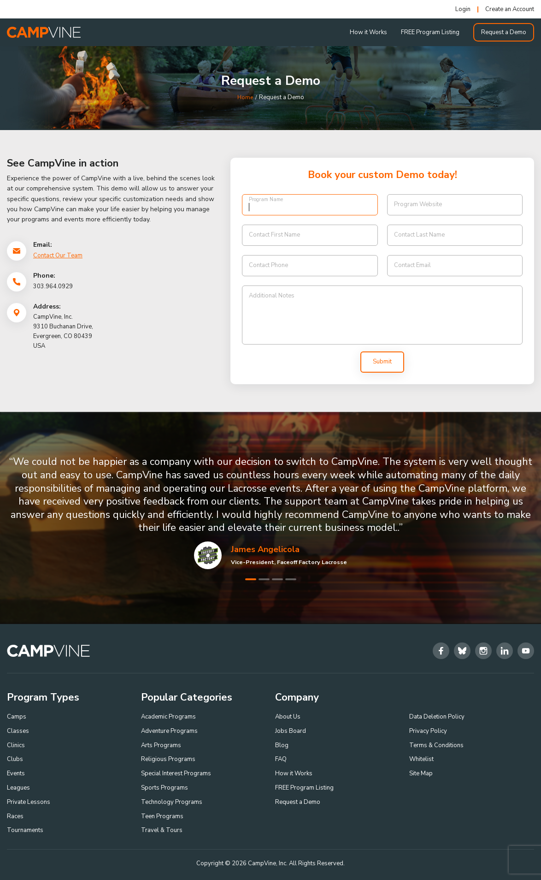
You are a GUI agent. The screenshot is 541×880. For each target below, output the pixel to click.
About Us (287, 717)
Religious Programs (168, 759)
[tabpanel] (270, 512)
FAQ (281, 759)
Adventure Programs (169, 731)
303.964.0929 (53, 286)
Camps (16, 717)
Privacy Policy (428, 731)
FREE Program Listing (430, 32)
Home (245, 97)
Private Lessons (28, 802)
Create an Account (509, 9)
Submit (382, 361)
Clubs (15, 759)
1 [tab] (250, 579)
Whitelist (421, 759)
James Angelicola (265, 549)
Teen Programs (162, 816)
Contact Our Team (57, 255)
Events (16, 773)
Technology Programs (171, 802)
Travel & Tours (161, 830)
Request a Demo (503, 32)
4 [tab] (290, 579)
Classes (18, 731)
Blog (281, 745)
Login (462, 9)
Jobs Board (290, 731)
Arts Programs (161, 745)
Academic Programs (168, 717)
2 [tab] (264, 579)
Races (15, 816)
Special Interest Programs (176, 773)
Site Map (421, 773)
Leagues (18, 788)
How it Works (368, 32)
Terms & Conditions (436, 745)
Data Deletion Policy (437, 717)
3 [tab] (277, 579)
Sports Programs (164, 788)
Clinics (16, 745)
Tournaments (25, 830)
